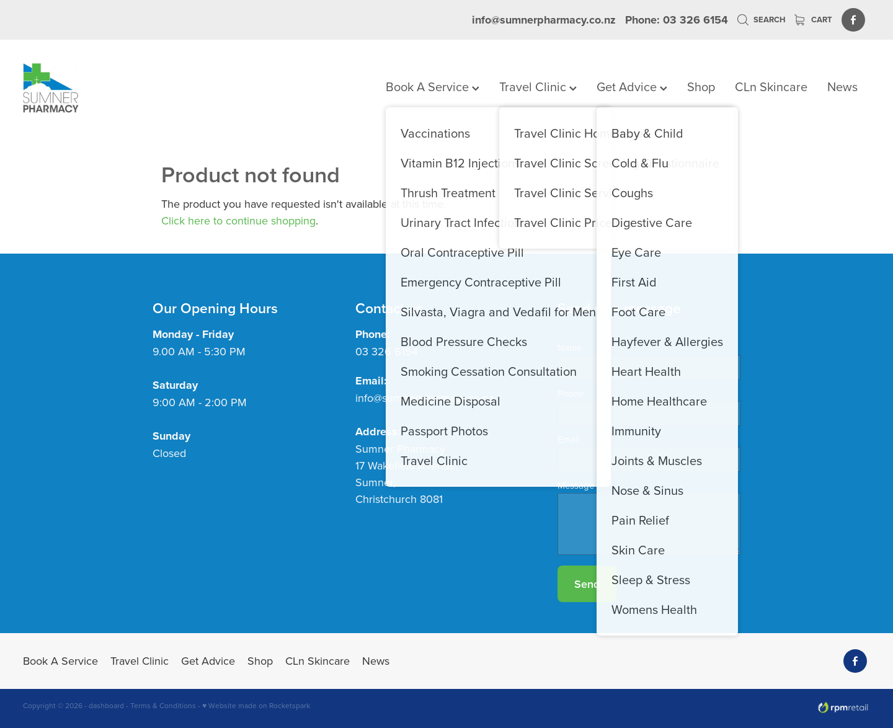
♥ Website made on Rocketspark (256, 705)
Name (570, 347)
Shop (701, 86)
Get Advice (632, 86)
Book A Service (432, 86)
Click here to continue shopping (238, 220)
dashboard (106, 705)
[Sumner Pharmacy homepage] (107, 88)
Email (568, 439)
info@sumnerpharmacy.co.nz (544, 20)
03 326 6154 (386, 351)
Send (587, 584)
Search (761, 19)
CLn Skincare (771, 86)
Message (576, 485)
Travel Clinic (538, 86)
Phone (571, 393)
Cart (813, 19)
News (842, 86)
